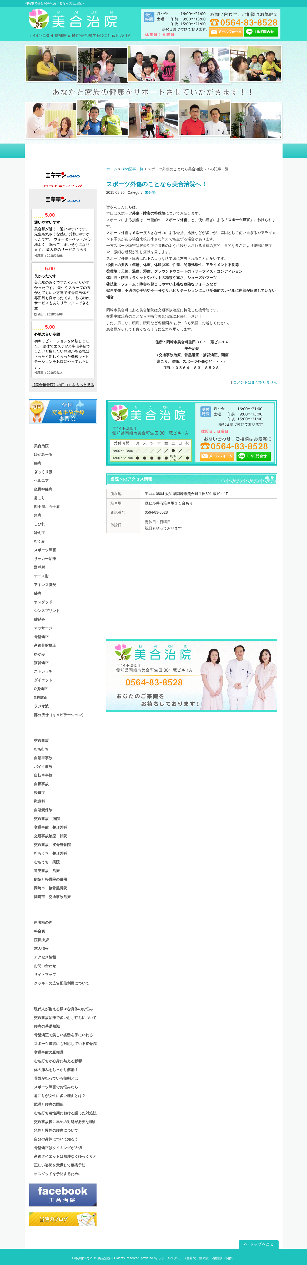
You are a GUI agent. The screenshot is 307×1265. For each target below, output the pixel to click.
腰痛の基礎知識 (47, 1026)
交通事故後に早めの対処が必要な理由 (65, 1122)
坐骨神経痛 (43, 489)
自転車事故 (43, 775)
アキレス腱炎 (45, 585)
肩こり (39, 498)
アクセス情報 (45, 957)
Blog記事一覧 (132, 169)
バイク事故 (43, 766)
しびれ (39, 524)
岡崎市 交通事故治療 (52, 897)
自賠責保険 (43, 810)
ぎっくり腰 (43, 472)
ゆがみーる (43, 454)
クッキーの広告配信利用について (61, 983)
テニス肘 (41, 576)
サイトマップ (45, 974)
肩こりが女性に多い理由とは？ (59, 1096)
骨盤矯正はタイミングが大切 (58, 1148)
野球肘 (39, 567)
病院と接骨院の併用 (50, 879)
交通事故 (41, 740)
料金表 (39, 931)
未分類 (150, 192)
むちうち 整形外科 (50, 853)
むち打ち (41, 749)
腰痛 (37, 463)
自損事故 (41, 784)
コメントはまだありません (255, 382)
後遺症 (39, 792)
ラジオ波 (41, 706)
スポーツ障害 (45, 550)
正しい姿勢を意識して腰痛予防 (59, 1165)
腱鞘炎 (39, 619)
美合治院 (41, 446)
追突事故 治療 (47, 871)
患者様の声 (43, 922)
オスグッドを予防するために (58, 1174)
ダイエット (43, 680)
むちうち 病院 (47, 862)
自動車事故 (43, 758)
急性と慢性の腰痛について (56, 1130)
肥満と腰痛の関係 (48, 1104)
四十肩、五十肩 (47, 506)
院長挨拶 (41, 940)
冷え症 (39, 533)
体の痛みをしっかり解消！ (56, 1070)
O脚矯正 (41, 689)
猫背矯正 (41, 663)
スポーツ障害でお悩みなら (56, 1087)
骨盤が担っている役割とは (56, 1078)
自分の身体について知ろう (56, 1139)
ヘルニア (41, 480)
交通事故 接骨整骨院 (52, 845)
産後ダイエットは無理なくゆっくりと (65, 1156)
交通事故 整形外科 (50, 827)
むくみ (39, 541)
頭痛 (37, 515)
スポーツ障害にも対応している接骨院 (65, 1044)
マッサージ (43, 628)
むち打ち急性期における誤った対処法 (65, 1113)
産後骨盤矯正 (45, 645)
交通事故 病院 (47, 819)
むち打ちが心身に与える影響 (58, 1061)
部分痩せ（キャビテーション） (59, 715)
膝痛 (37, 593)
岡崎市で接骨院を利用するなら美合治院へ (55, 3)
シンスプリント (47, 611)
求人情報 (41, 948)
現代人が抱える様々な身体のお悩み (63, 1009)
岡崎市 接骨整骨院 (50, 888)
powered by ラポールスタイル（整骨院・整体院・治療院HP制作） (188, 1258)
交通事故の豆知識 (48, 1052)
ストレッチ (43, 671)
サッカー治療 (45, 559)
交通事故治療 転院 (50, 836)
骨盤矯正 (41, 637)
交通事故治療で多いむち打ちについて (65, 1018)
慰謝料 (39, 801)
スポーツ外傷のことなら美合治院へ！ (156, 184)
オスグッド (43, 602)
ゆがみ (39, 654)
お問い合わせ (45, 966)
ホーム (111, 169)
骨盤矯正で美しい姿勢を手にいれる (63, 1035)
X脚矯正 (40, 697)
